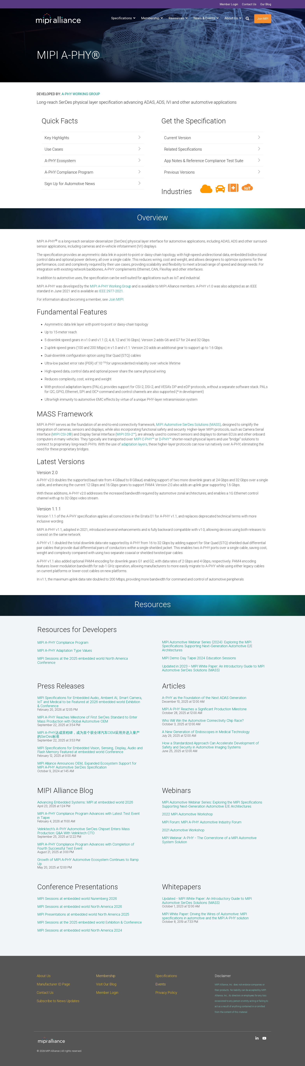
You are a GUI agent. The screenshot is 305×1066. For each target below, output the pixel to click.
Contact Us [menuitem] (249, 4)
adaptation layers (134, 444)
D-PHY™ (165, 439)
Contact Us (45, 992)
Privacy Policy (166, 992)
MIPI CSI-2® (62, 434)
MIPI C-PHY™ (144, 439)
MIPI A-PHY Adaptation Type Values (64, 650)
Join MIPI (262, 18)
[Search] (247, 18)
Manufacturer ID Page (53, 984)
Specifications (166, 976)
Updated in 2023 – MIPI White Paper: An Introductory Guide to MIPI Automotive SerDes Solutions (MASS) (213, 668)
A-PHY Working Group (81, 94)
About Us (44, 976)
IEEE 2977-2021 (111, 291)
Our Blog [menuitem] (265, 4)
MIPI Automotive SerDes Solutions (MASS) (188, 424)
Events (160, 984)
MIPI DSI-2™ (126, 434)
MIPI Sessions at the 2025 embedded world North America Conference (82, 660)
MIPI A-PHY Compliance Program (62, 642)
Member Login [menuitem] (229, 4)
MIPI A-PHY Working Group (110, 286)
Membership (105, 976)
